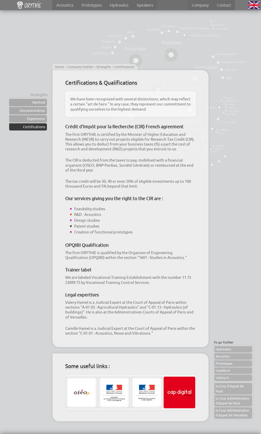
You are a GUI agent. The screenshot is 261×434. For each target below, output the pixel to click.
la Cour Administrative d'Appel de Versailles (232, 413)
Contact (224, 5)
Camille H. (223, 371)
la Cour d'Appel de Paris (230, 388)
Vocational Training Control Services (117, 282)
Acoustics (64, 5)
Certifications (34, 127)
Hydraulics (119, 5)
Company (200, 5)
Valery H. (222, 378)
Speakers (145, 5)
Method (38, 102)
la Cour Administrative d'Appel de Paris (232, 401)
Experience (36, 119)
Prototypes (92, 5)
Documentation (32, 111)
